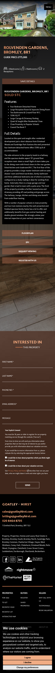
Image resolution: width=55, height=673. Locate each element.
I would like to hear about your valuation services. (24, 466)
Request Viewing (27, 251)
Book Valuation (46, 610)
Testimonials (44, 606)
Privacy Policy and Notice (17, 471)
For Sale (5, 598)
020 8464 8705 (12, 521)
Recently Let (7, 612)
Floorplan (27, 233)
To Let (4, 602)
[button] (4, 18)
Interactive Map (9, 617)
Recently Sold (8, 607)
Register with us (27, 260)
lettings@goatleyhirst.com (19, 516)
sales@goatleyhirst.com (17, 511)
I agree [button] (27, 657)
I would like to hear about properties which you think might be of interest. (27, 459)
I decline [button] (27, 662)
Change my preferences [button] (27, 667)
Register (24, 598)
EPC (27, 242)
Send (27, 485)
